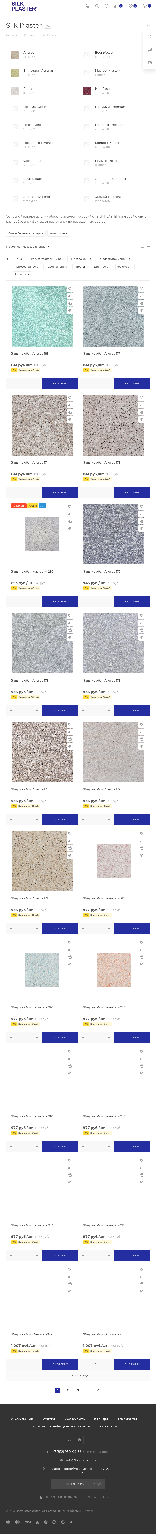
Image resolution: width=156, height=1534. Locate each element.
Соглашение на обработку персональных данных (81, 1497)
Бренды (101, 1419)
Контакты (108, 1426)
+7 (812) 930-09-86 (67, 1451)
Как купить (75, 1419)
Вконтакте (69, 1440)
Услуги (49, 1419)
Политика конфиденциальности (60, 1426)
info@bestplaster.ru (81, 1460)
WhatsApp (79, 1440)
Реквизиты (127, 1419)
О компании (22, 1419)
